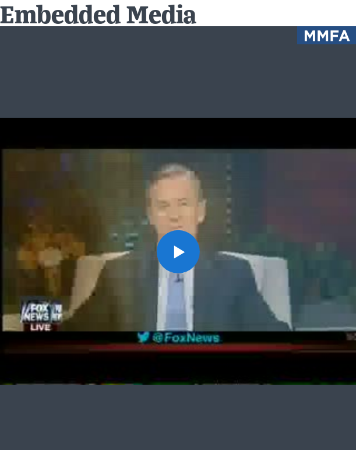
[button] (177, 251)
